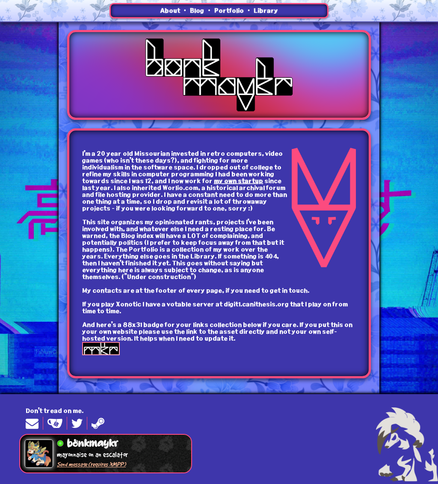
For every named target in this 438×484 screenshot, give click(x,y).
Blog (197, 11)
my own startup (238, 181)
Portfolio (229, 11)
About (170, 11)
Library (266, 11)
